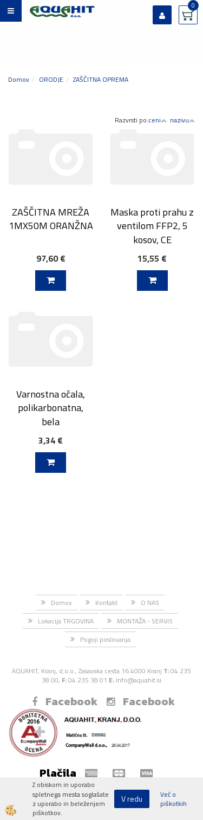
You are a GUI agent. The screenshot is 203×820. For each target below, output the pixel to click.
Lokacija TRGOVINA (66, 621)
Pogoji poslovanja (105, 639)
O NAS (150, 602)
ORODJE (51, 79)
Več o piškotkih (173, 799)
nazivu (182, 120)
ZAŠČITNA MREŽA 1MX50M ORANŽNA (51, 219)
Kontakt (106, 602)
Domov (18, 79)
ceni (157, 120)
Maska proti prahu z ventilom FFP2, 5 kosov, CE (152, 226)
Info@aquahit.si (138, 680)
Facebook (64, 701)
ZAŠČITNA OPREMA (100, 79)
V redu (131, 798)
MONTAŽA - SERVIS (145, 621)
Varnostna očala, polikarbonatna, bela (50, 408)
